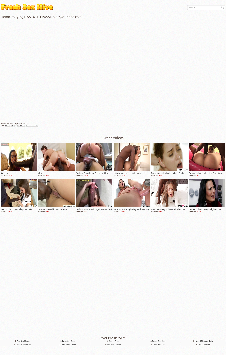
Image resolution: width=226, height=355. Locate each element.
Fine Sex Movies (23, 341)
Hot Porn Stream (114, 345)
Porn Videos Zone (68, 345)
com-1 (35, 125)
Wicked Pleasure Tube (204, 341)
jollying (13, 125)
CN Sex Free (114, 341)
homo (7, 125)
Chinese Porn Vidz (23, 345)
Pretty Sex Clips (158, 341)
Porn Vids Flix (159, 345)
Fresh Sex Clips (68, 341)
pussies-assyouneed (25, 125)
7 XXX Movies (204, 345)
